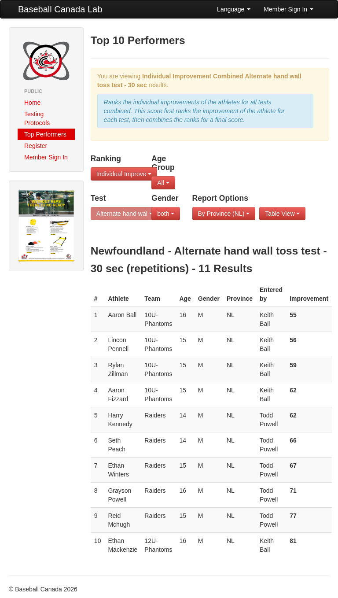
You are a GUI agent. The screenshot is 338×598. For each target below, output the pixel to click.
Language (233, 9)
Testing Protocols (37, 118)
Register (35, 145)
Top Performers (45, 134)
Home (32, 102)
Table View (282, 213)
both (165, 213)
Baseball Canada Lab (60, 9)
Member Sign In (288, 9)
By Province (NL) (224, 213)
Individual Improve (124, 173)
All (163, 182)
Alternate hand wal (124, 213)
